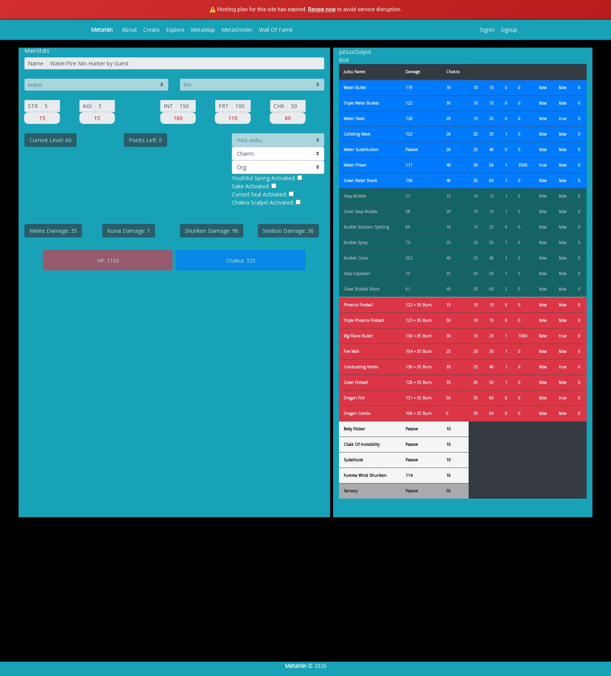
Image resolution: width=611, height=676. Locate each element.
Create (151, 29)
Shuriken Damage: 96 (211, 230)
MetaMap (203, 29)
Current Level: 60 (50, 140)
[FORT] (241, 106)
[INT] (186, 106)
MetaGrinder (237, 29)
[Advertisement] (232, 597)
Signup (509, 29)
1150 (113, 260)
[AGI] (105, 106)
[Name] (185, 63)
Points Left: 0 (145, 140)
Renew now (322, 9)
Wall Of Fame (276, 29)
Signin (487, 29)
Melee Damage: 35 (53, 230)
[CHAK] (297, 106)
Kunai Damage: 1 (128, 230)
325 (250, 260)
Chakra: (235, 260)
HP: (101, 260)
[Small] (50, 106)
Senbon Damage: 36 (288, 230)
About (129, 29)
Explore (175, 29)
